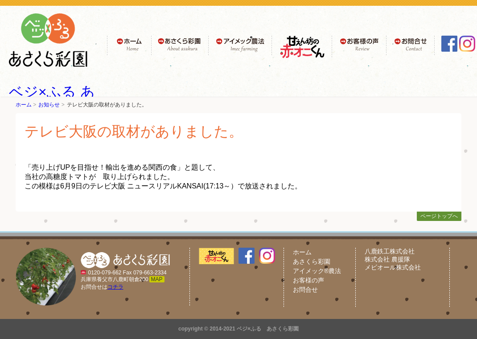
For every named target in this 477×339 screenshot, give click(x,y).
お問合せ (305, 289)
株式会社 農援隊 (387, 259)
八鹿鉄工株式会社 (390, 251)
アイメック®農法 (317, 270)
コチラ (115, 287)
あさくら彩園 (311, 261)
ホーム (24, 105)
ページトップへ (439, 216)
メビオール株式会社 (393, 267)
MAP (157, 279)
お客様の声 (308, 280)
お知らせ (49, 105)
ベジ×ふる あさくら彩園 (268, 329)
